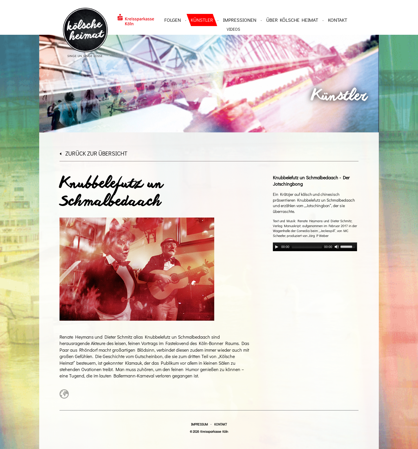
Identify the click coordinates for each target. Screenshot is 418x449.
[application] (315, 246)
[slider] (307, 246)
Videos (233, 29)
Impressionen (239, 20)
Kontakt (337, 20)
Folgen (172, 20)
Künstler (202, 20)
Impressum (199, 424)
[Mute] (336, 246)
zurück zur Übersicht (93, 153)
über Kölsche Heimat (292, 20)
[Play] (276, 246)
